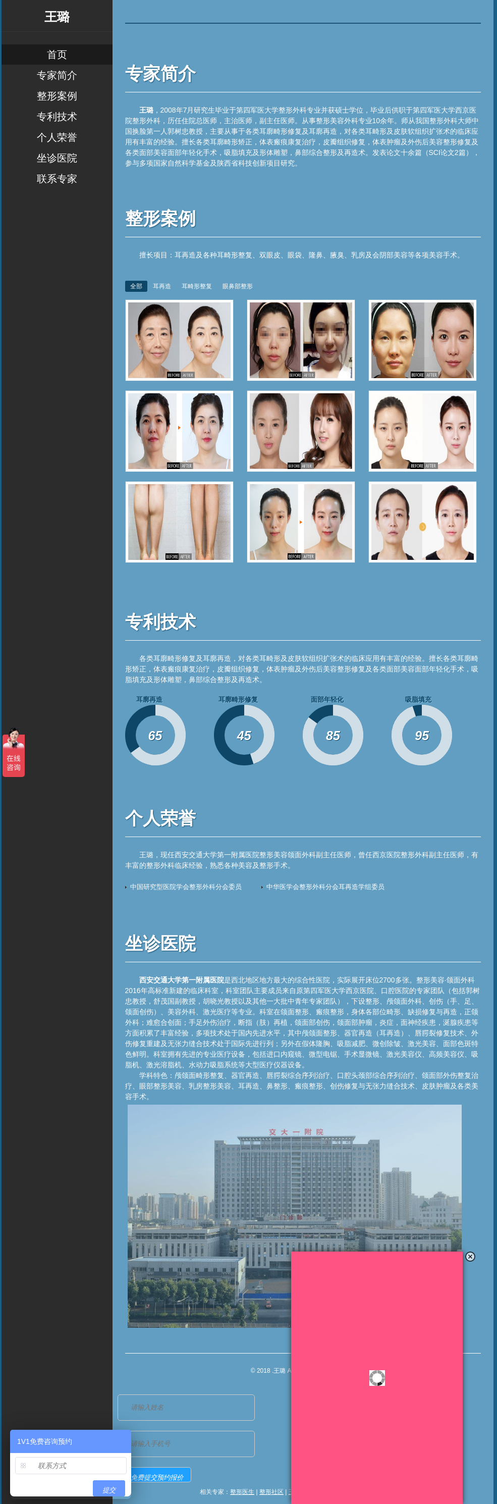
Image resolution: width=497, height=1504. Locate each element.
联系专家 (57, 178)
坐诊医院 (57, 158)
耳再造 (162, 286)
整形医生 (242, 1491)
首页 (57, 54)
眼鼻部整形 (238, 286)
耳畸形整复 (197, 286)
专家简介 (57, 75)
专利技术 (57, 116)
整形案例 (57, 95)
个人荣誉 (57, 137)
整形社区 (271, 1491)
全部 (136, 286)
